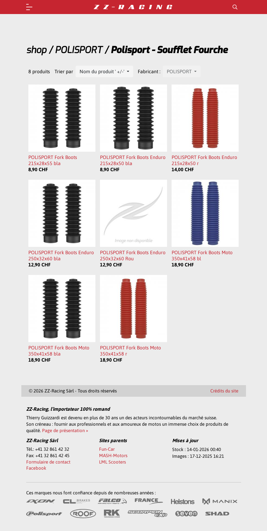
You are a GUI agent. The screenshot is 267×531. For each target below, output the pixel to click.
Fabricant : (149, 71)
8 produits (39, 71)
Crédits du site (224, 390)
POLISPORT (78, 50)
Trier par (64, 71)
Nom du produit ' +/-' (103, 71)
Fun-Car (107, 449)
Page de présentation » (65, 430)
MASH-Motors (113, 455)
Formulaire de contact (48, 461)
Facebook (36, 468)
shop (36, 50)
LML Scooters (112, 461)
